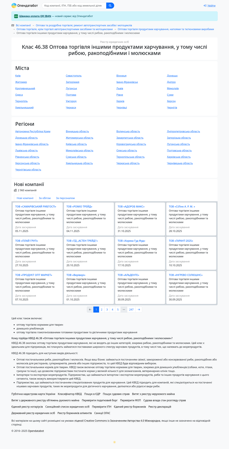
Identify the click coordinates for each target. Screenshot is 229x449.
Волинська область (128, 131)
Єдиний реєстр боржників (130, 406)
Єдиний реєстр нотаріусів (27, 406)
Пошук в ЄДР (92, 394)
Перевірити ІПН (101, 406)
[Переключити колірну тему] (114, 442)
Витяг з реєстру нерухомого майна (153, 394)
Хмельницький (24, 107)
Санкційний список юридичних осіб (67, 406)
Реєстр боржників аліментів (75, 413)
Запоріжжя (72, 82)
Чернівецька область (180, 163)
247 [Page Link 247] (131, 309)
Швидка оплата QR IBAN (35, 16)
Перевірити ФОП (130, 400)
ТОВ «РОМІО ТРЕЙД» (79, 206)
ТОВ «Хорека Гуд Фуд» (131, 240)
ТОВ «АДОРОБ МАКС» (131, 206)
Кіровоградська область (131, 144)
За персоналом (65, 198)
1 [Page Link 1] (96, 309)
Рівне (119, 94)
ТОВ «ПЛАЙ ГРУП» (26, 240)
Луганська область (178, 144)
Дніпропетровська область (183, 131)
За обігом (45, 198)
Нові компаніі (25, 198)
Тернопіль (21, 101)
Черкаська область (128, 163)
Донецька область (26, 137)
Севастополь (74, 75)
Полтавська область (179, 150)
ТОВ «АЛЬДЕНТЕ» (128, 275)
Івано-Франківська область (32, 144)
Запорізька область (179, 137)
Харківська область (179, 157)
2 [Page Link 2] (101, 309)
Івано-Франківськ (127, 82)
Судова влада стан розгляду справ (164, 400)
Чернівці (121, 107)
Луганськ (71, 88)
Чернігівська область (28, 169)
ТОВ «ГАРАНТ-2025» (181, 240)
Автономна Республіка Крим (32, 131)
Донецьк (172, 75)
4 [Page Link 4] (112, 309)
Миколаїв (173, 88)
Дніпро (171, 82)
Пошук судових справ (116, 394)
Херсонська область (27, 163)
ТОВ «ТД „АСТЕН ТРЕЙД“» (82, 240)
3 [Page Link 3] (107, 309)
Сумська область (76, 157)
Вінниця (121, 75)
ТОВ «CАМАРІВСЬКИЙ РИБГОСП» (35, 206)
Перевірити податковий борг (100, 400)
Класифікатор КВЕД (70, 394)
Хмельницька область (79, 163)
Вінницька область (77, 131)
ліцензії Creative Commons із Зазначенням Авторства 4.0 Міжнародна (117, 420)
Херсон (171, 101)
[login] (210, 6)
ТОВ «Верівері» (75, 275)
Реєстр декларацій (159, 406)
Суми (170, 94)
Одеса (19, 94)
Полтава (71, 94)
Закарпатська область (129, 137)
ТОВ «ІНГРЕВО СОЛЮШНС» (186, 275)
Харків (120, 101)
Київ (18, 75)
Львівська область (26, 150)
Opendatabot (36, 431)
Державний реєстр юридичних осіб (33, 413)
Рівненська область (27, 157)
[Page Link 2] (138, 309)
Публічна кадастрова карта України (33, 394)
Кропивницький (25, 88)
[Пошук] (74, 6)
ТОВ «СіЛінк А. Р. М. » (182, 206)
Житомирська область (79, 137)
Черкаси (71, 107)
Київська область (76, 144)
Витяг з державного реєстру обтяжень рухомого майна (45, 400)
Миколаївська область (79, 150)
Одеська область (126, 150)
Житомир (21, 82)
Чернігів (172, 107)
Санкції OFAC (102, 413)
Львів (119, 88)
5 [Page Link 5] (118, 309)
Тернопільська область (130, 157)
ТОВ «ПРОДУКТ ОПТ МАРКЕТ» (33, 275)
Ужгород (71, 101)
